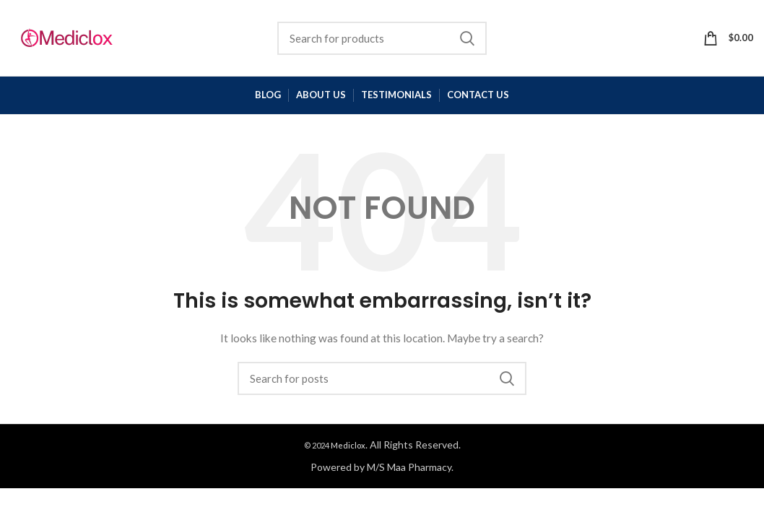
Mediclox (348, 445)
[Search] (382, 38)
